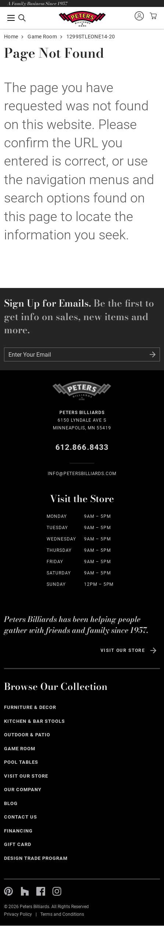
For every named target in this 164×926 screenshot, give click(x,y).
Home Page (82, 19)
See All (155, 708)
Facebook (40, 891)
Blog (11, 803)
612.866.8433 (82, 447)
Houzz (24, 891)
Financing (18, 831)
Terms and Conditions (62, 914)
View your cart (152, 15)
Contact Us (20, 817)
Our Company (22, 789)
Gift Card (17, 844)
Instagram (56, 891)
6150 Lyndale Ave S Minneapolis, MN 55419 (82, 419)
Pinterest (8, 891)
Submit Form (152, 354)
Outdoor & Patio (27, 734)
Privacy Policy (18, 914)
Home (11, 36)
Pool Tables (21, 762)
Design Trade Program (35, 858)
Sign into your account (139, 15)
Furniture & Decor (30, 707)
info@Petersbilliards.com (82, 473)
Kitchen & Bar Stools (34, 721)
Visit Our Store (123, 650)
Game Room (42, 36)
